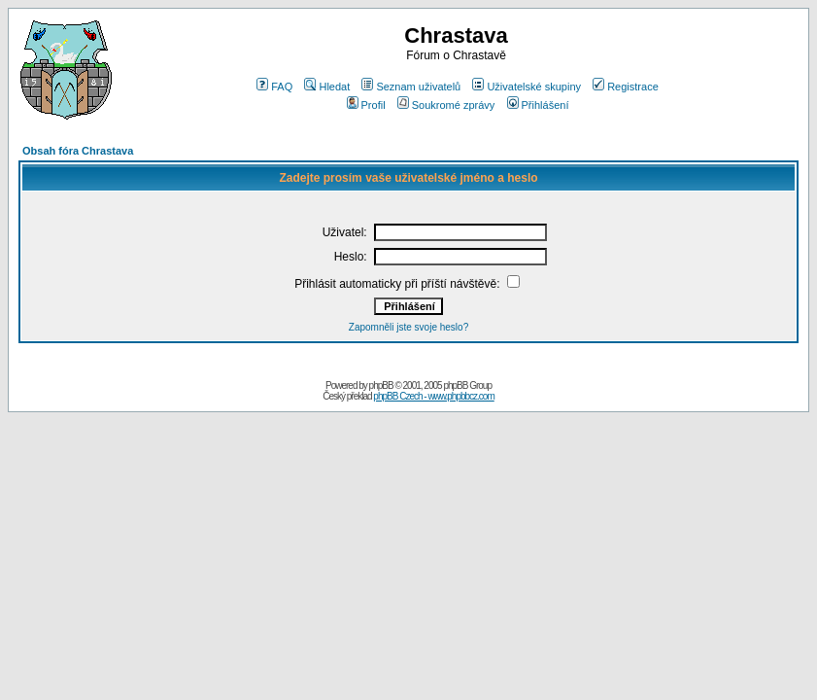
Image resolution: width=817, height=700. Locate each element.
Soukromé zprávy (446, 105)
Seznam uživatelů (410, 86)
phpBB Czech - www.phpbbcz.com (433, 396)
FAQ (274, 86)
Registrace (626, 86)
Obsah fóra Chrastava (77, 151)
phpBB (381, 385)
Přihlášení (538, 105)
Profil (366, 105)
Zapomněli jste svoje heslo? (408, 327)
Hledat (327, 86)
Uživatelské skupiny (526, 86)
